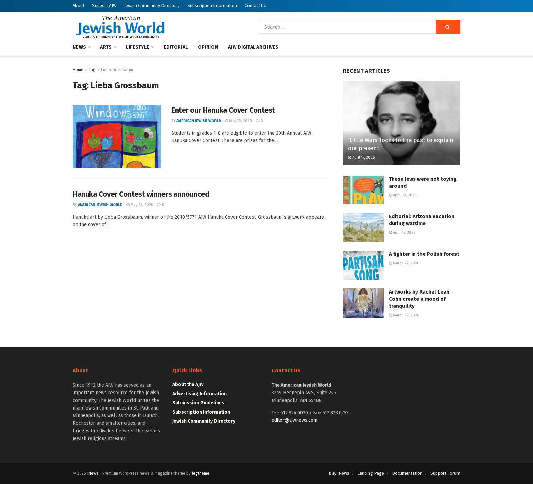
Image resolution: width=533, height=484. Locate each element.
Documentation (407, 473)
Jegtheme (200, 473)
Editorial (176, 47)
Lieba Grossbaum (117, 69)
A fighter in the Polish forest (424, 254)
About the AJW (188, 384)
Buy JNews (339, 473)
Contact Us (255, 5)
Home (78, 69)
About (78, 5)
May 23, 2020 (238, 121)
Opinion (208, 47)
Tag (92, 69)
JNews (93, 473)
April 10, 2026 (402, 195)
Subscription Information (212, 5)
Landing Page (370, 473)
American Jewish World (198, 121)
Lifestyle (138, 47)
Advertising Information (199, 394)
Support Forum (445, 473)
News (79, 47)
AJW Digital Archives (253, 47)
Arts (106, 47)
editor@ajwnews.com (294, 420)
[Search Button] (448, 27)
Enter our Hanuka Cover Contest (223, 110)
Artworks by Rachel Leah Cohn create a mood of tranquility (419, 299)
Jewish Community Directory (151, 5)
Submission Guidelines (198, 403)
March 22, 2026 (404, 263)
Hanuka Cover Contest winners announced (141, 194)
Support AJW (104, 5)
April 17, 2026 (361, 157)
